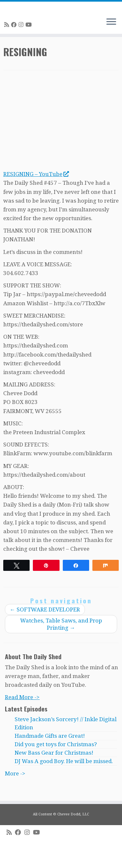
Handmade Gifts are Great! (50, 736)
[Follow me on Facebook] (15, 24)
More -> (15, 773)
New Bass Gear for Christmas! (54, 752)
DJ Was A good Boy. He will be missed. (64, 761)
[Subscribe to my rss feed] (7, 24)
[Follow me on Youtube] (29, 24)
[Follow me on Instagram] (22, 24)
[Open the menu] (111, 22)
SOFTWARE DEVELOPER (45, 609)
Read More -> (22, 697)
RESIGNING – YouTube (36, 174)
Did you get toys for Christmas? (56, 744)
